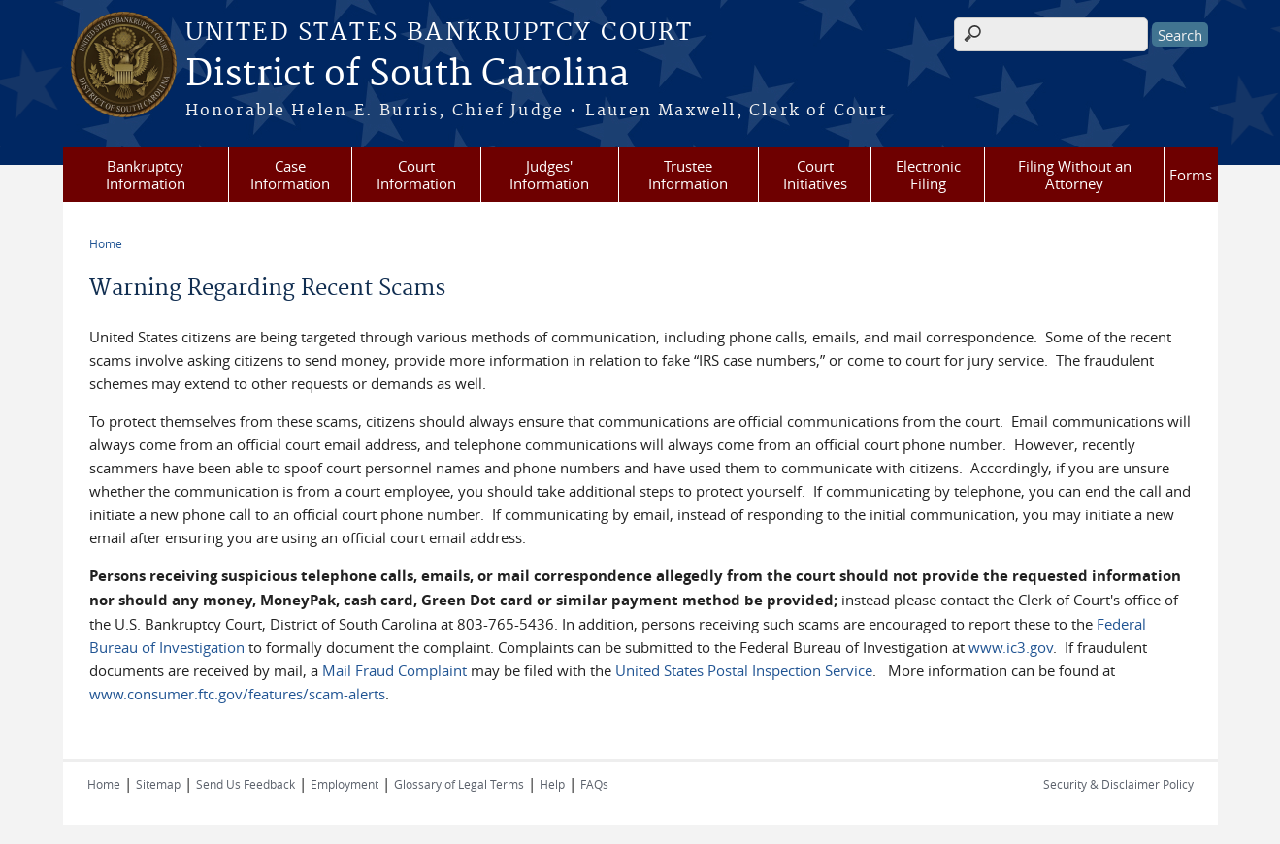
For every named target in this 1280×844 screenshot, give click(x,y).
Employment (344, 784)
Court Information (416, 174)
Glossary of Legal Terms (459, 784)
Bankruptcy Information (145, 174)
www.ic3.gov (1010, 647)
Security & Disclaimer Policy (1118, 784)
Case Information (290, 174)
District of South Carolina (407, 74)
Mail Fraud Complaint (394, 670)
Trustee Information (688, 174)
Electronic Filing (928, 174)
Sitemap (158, 784)
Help (552, 784)
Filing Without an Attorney (1075, 174)
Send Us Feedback (245, 784)
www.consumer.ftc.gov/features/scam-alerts (237, 693)
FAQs (594, 784)
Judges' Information (549, 174)
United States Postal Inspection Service (743, 670)
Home (105, 243)
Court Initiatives (815, 174)
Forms (1190, 174)
